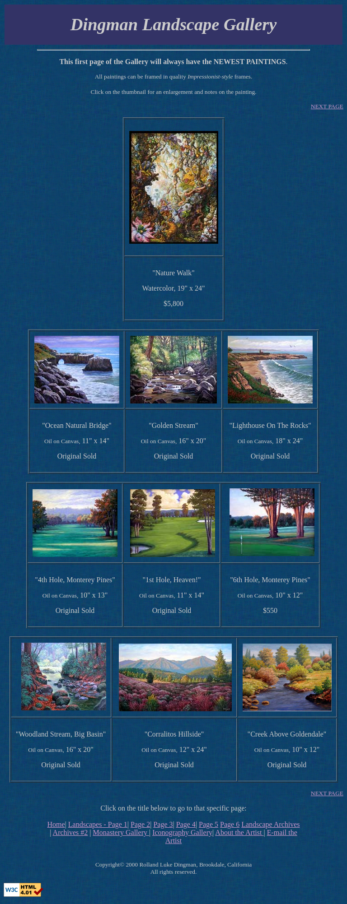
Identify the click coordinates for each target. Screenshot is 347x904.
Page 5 (208, 824)
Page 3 (163, 824)
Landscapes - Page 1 (97, 824)
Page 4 (186, 824)
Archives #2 (70, 832)
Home (56, 824)
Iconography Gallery (182, 832)
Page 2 (140, 824)
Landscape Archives (270, 824)
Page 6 (229, 824)
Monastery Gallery (121, 832)
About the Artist (239, 832)
